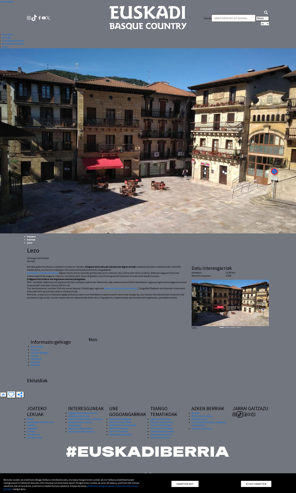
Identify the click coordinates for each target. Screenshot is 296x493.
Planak (34, 355)
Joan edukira (6, 1)
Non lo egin (37, 346)
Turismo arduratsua (201, 428)
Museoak (35, 365)
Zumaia (31, 431)
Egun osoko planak (160, 418)
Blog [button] (4, 46)
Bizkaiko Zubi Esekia (79, 416)
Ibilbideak (36, 358)
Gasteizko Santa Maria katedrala (85, 419)
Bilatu (262, 18)
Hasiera (31, 236)
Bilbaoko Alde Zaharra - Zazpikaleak (80, 424)
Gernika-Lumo (34, 437)
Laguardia (32, 428)
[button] (266, 12)
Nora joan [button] (7, 34)
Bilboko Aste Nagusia (120, 418)
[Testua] (233, 18)
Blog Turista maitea (202, 416)
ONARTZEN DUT (185, 483)
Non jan (35, 349)
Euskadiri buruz (199, 419)
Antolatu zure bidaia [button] (13, 43)
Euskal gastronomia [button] (13, 40)
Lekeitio (31, 425)
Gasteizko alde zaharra (80, 428)
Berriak (195, 412)
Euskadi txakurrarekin (161, 422)
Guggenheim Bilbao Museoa (83, 412)
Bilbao (30, 418)
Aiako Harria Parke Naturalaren (120, 288)
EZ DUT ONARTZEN (256, 483)
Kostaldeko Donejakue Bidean (42, 272)
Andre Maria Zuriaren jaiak (122, 425)
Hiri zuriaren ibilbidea (161, 428)
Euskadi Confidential (161, 434)
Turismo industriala (160, 425)
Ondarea (35, 361)
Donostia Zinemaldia (120, 422)
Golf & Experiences (160, 437)
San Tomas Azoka (118, 431)
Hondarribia (33, 434)
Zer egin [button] (6, 37)
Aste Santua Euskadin (120, 434)
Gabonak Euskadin (118, 428)
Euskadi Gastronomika (162, 431)
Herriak (31, 239)
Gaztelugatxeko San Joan (40, 422)
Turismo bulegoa (40, 352)
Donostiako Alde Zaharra (81, 431)
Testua (207, 18)
